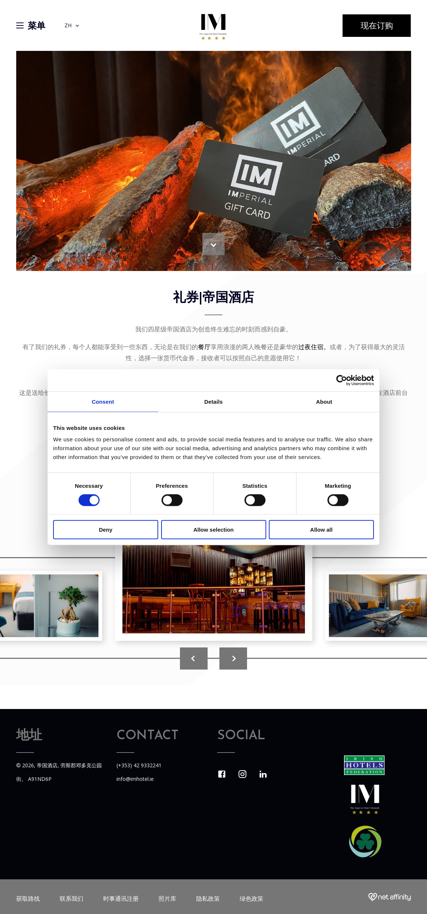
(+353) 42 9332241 (139, 765)
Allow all (321, 529)
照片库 (167, 898)
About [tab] (324, 401)
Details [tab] (213, 401)
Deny (105, 529)
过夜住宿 (310, 347)
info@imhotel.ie (135, 778)
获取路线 (28, 898)
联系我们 (71, 898)
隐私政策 (208, 898)
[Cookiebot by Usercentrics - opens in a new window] (341, 380)
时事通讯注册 (121, 898)
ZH (72, 25)
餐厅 (204, 347)
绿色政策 (251, 898)
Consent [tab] (103, 401)
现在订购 (377, 26)
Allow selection (213, 529)
